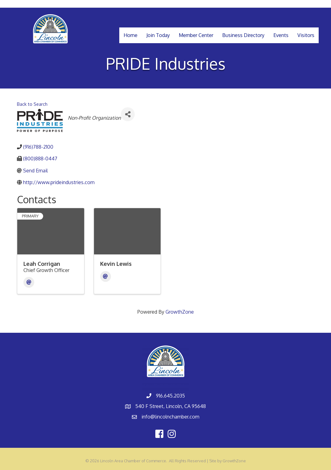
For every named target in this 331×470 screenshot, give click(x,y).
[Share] (128, 114)
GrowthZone (180, 312)
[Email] (28, 282)
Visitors (305, 35)
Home (130, 35)
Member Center (196, 35)
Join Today (158, 35)
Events (280, 35)
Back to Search (32, 104)
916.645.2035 (170, 396)
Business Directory (243, 35)
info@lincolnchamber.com (170, 417)
